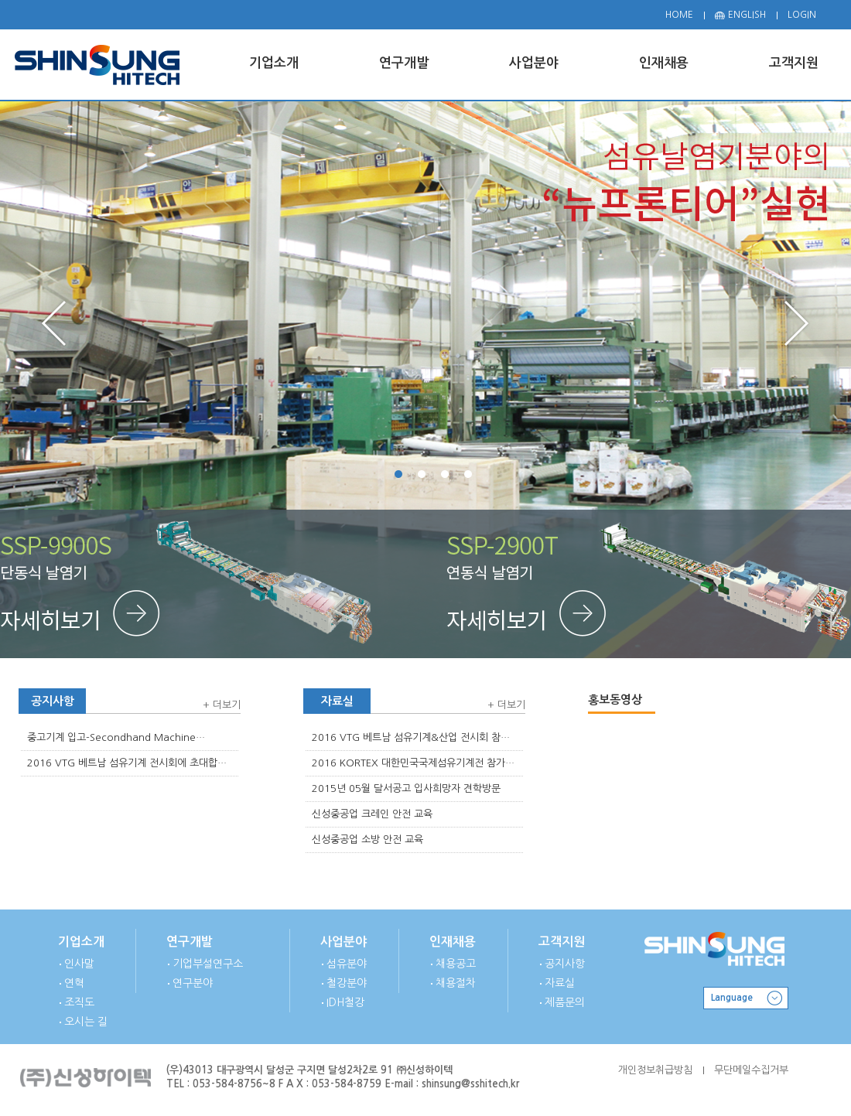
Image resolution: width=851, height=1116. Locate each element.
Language (732, 997)
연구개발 (189, 941)
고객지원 (561, 941)
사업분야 (343, 941)
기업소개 (81, 941)
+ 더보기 (222, 705)
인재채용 (452, 941)
